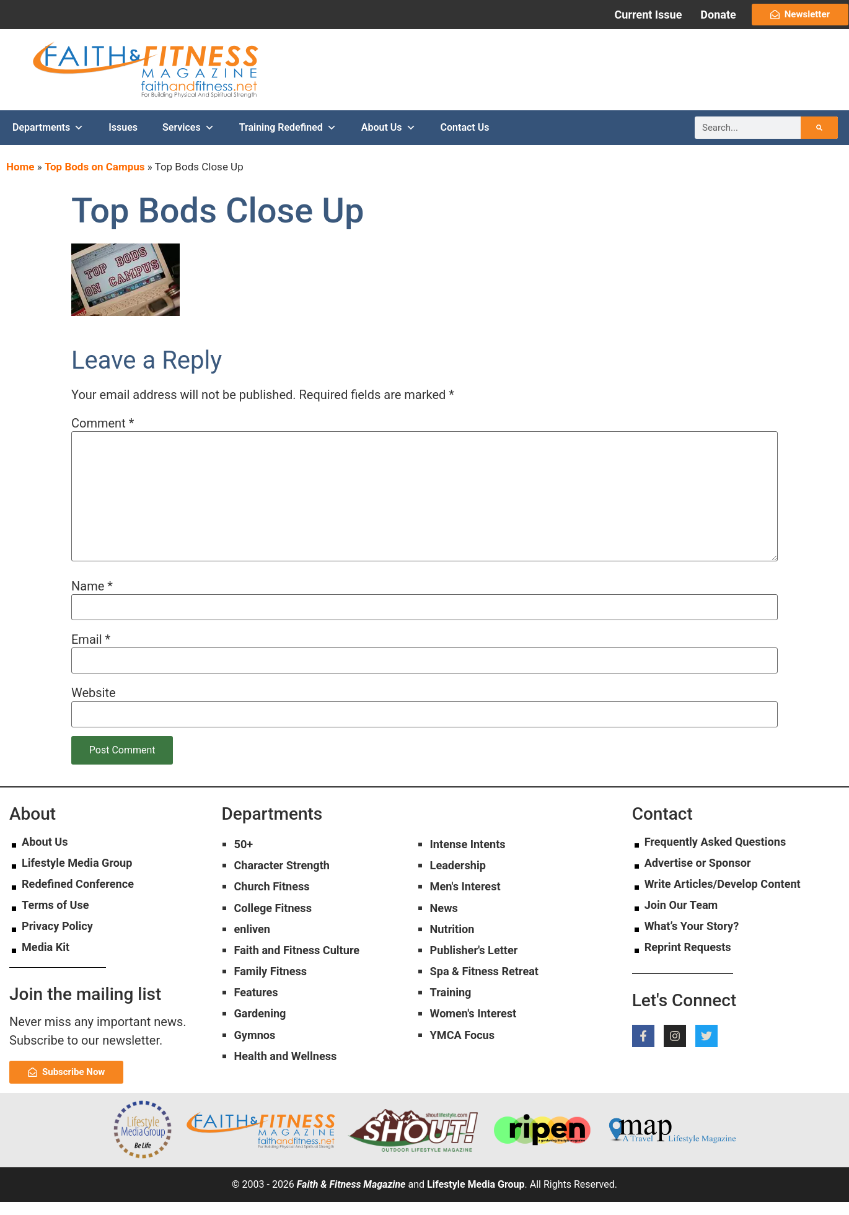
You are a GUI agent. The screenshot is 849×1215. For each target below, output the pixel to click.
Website (93, 706)
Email (90, 652)
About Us (388, 141)
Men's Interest (469, 904)
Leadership (461, 881)
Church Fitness (276, 904)
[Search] (819, 141)
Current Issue (648, 14)
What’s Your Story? (696, 939)
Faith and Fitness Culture (303, 972)
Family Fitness (274, 995)
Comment (102, 436)
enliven (254, 949)
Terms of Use (59, 918)
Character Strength (287, 881)
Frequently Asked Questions (722, 855)
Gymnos (257, 1064)
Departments (48, 141)
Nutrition (454, 949)
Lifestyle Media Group (83, 876)
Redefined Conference (84, 897)
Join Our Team (685, 918)
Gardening (263, 1041)
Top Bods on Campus (95, 180)
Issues (123, 141)
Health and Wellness (291, 1087)
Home (20, 180)
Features (258, 1018)
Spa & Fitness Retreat (490, 995)
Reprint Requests (692, 960)
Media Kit (48, 960)
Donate (718, 14)
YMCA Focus (465, 1064)
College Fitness (277, 926)
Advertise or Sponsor (703, 876)
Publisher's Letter (478, 972)
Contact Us (465, 141)
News (445, 926)
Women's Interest (478, 1041)
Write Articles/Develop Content (730, 897)
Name (92, 599)
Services (188, 141)
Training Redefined (288, 141)
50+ (244, 858)
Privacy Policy (61, 939)
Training (453, 1018)
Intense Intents (472, 858)
